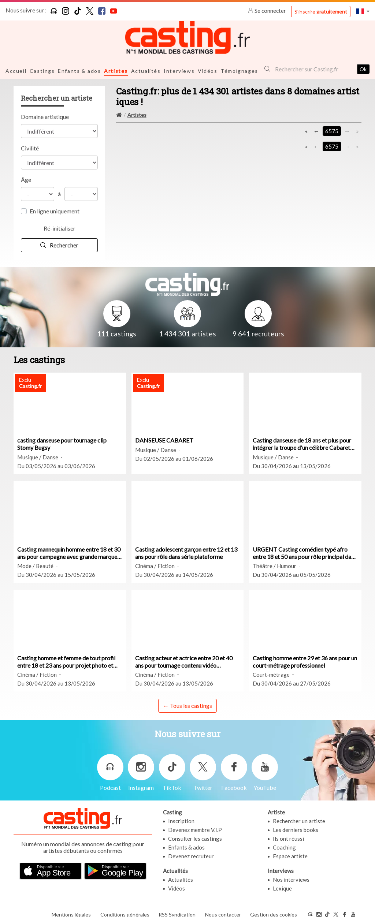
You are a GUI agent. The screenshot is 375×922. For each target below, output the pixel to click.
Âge (26, 179)
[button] (363, 11)
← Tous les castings (187, 705)
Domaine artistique (45, 116)
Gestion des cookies (273, 914)
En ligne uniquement (54, 210)
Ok (363, 69)
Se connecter (267, 10)
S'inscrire (320, 11)
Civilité (30, 147)
